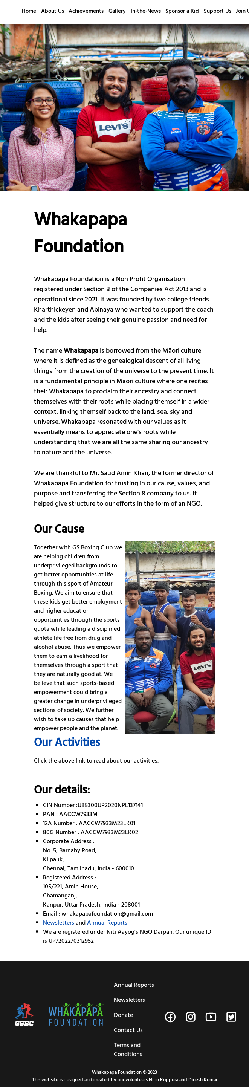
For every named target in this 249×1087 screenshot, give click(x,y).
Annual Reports (107, 923)
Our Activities (67, 744)
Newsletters (58, 923)
